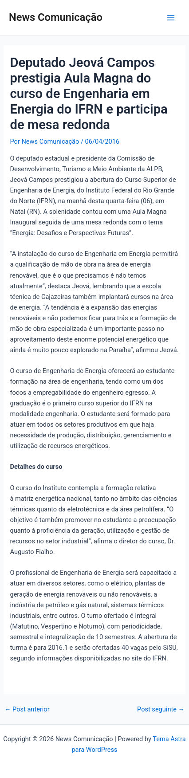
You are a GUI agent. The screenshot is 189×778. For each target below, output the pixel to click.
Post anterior (27, 709)
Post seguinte (161, 709)
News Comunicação (55, 17)
